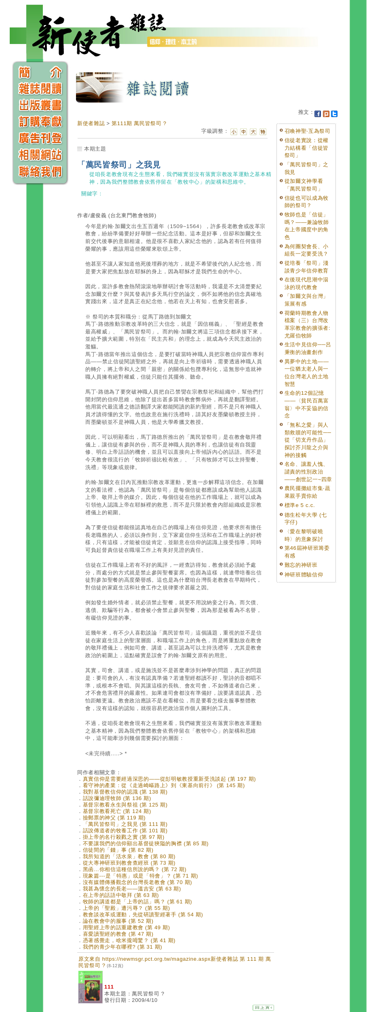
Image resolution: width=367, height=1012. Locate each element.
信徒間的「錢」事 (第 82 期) (118, 850)
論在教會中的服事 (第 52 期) (118, 921)
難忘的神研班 (301, 565)
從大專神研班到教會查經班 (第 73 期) (129, 863)
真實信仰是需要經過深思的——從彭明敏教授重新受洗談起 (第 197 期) (169, 779)
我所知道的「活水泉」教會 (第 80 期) (129, 856)
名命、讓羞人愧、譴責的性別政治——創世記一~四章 (308, 471)
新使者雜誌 (91, 123)
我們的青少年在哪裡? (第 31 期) (122, 947)
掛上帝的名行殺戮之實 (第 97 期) (124, 837)
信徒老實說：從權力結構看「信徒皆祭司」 (307, 147)
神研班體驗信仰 (304, 575)
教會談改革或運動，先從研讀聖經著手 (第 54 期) (143, 914)
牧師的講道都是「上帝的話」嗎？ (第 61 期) (137, 902)
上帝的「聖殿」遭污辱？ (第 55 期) (126, 908)
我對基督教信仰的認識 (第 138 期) (125, 792)
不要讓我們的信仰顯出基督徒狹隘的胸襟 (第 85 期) (146, 843)
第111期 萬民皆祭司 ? (139, 123)
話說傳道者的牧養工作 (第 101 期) (125, 831)
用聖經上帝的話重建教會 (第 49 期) (126, 927)
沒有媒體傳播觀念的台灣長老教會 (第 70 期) (137, 882)
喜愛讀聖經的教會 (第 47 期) (118, 934)
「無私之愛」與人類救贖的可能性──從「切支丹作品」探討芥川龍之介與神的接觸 (308, 440)
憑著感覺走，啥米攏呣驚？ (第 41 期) (129, 940)
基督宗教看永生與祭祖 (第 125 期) (125, 805)
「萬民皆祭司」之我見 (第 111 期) (125, 824)
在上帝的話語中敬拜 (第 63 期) (121, 895)
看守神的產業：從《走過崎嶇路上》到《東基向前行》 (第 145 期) (164, 785)
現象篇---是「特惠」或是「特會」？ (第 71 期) (140, 876)
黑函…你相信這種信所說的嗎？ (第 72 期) (135, 869)
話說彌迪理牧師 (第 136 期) (117, 798)
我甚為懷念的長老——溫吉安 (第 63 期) (132, 889)
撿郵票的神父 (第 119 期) (114, 818)
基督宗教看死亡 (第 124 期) (117, 811)
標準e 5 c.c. (300, 505)
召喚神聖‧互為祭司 (308, 131)
